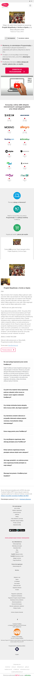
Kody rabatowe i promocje (17, 518)
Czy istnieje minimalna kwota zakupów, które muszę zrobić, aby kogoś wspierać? (16, 407)
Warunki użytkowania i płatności (17, 606)
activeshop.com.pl (24, 669)
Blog (17, 550)
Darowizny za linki (17, 556)
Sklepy (16, 516)
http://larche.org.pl (13, 345)
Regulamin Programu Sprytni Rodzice (16, 597)
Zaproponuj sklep (17, 524)
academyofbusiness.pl (17, 671)
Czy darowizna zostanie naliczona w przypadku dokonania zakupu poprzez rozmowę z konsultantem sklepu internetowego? (15, 419)
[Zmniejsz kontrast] (29, 1)
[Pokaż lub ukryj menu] (30, 5)
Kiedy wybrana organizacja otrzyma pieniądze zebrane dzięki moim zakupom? (16, 451)
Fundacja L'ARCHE (20, 31)
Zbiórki (16, 552)
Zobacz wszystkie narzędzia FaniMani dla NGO (15, 495)
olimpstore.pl (20, 667)
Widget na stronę (17, 558)
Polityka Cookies (17, 608)
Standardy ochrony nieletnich (16, 599)
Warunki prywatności (16, 602)
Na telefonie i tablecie (24, 38)
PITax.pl (18, 641)
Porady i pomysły (17, 522)
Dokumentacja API (17, 566)
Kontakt (17, 589)
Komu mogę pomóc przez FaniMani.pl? (15, 431)
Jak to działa (17, 508)
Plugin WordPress (17, 560)
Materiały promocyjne (17, 546)
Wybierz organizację (17, 510)
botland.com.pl (8, 669)
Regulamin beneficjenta (16, 595)
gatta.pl (27, 667)
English (17, 654)
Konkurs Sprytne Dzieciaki (17, 612)
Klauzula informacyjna (17, 604)
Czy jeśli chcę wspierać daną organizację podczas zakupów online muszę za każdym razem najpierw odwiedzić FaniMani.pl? (16, 393)
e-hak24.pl (16, 669)
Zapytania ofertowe (17, 587)
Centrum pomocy (17, 512)
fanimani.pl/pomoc (25, 499)
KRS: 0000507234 (17, 626)
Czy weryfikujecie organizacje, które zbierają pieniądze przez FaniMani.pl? (15, 441)
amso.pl (14, 667)
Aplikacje (17, 514)
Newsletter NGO (17, 548)
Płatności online (17, 554)
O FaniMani (17, 581)
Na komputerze (11, 38)
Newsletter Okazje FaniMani (17, 520)
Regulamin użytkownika (16, 593)
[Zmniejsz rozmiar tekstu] (31, 1)
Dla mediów (17, 583)
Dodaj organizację (17, 543)
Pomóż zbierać (8, 350)
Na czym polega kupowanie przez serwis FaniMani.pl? (16, 363)
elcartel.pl (7, 667)
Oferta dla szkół (17, 585)
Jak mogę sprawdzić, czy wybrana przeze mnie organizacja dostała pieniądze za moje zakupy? (16, 463)
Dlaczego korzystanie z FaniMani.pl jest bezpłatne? (15, 475)
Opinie (17, 579)
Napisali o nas (17, 577)
